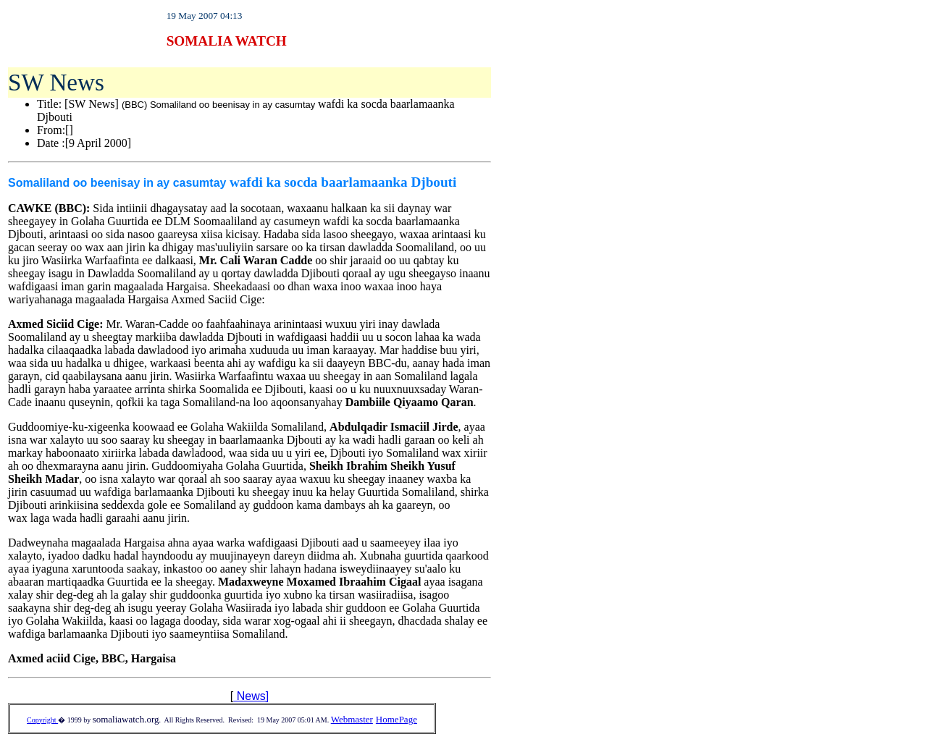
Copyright (42, 720)
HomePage (396, 719)
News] (251, 696)
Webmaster (352, 719)
